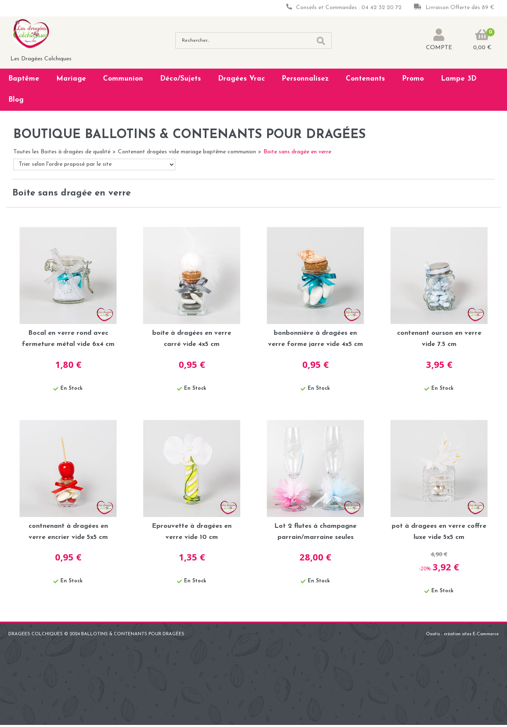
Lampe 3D (458, 78)
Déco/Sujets (180, 78)
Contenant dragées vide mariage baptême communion (187, 152)
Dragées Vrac (241, 78)
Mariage (71, 78)
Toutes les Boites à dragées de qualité (61, 152)
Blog (16, 99)
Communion (123, 78)
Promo (413, 78)
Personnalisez (305, 78)
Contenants (365, 78)
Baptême (23, 78)
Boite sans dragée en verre (297, 152)
